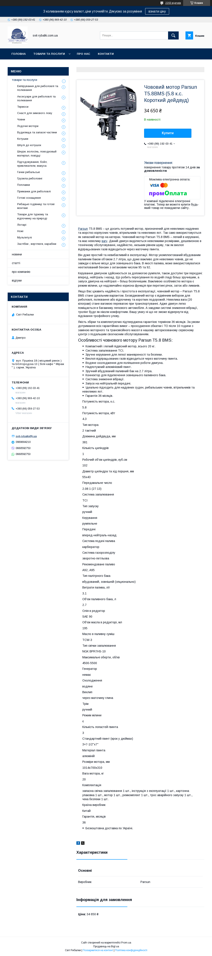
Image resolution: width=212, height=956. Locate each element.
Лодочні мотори (27, 126)
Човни (21, 119)
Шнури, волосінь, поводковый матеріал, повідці (36, 153)
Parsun (83, 228)
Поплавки (23, 184)
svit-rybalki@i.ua (26, 436)
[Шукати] (173, 35)
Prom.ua (126, 942)
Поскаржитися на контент (98, 950)
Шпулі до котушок (29, 145)
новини (17, 254)
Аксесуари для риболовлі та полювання (36, 98)
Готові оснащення (29, 197)
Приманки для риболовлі (34, 191)
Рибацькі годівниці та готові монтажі (36, 206)
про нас (83, 53)
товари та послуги (49, 53)
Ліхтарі (21, 224)
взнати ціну (157, 11)
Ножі (20, 231)
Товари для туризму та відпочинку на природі (32, 216)
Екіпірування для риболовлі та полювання (37, 88)
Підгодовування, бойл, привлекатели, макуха (32, 163)
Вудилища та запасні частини (37, 132)
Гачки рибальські (28, 172)
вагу (104, 241)
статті (16, 263)
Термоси (22, 106)
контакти (106, 53)
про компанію (21, 271)
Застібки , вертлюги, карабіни (36, 243)
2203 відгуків (173, 2)
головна (18, 53)
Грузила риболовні (29, 178)
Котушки (22, 138)
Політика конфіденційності (131, 950)
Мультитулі (24, 237)
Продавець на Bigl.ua (106, 946)
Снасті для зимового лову (34, 113)
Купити (168, 133)
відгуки (17, 280)
